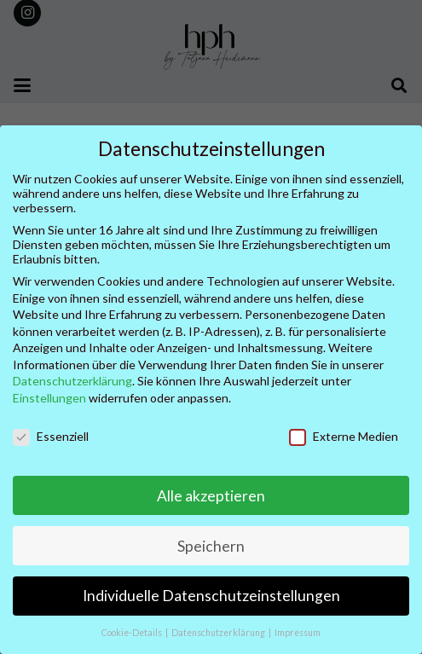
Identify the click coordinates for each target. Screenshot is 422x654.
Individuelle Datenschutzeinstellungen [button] (211, 596)
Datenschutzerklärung (72, 380)
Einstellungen (49, 398)
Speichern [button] (211, 546)
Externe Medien (343, 436)
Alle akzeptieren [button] (211, 496)
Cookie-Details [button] (132, 633)
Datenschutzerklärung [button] (219, 633)
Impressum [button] (298, 633)
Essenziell (51, 436)
